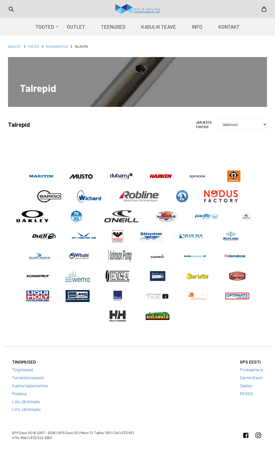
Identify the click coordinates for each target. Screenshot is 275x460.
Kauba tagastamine (30, 389)
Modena (19, 397)
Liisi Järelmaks (26, 405)
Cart (264, 9)
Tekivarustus (57, 47)
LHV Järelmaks (26, 413)
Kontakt (229, 27)
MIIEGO (246, 397)
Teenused (113, 27)
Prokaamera (251, 373)
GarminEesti (251, 381)
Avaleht (14, 47)
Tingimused (22, 373)
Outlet (76, 27)
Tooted (45, 27)
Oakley (246, 389)
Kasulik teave (158, 27)
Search (11, 9)
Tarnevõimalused (27, 381)
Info (197, 27)
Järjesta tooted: (204, 124)
